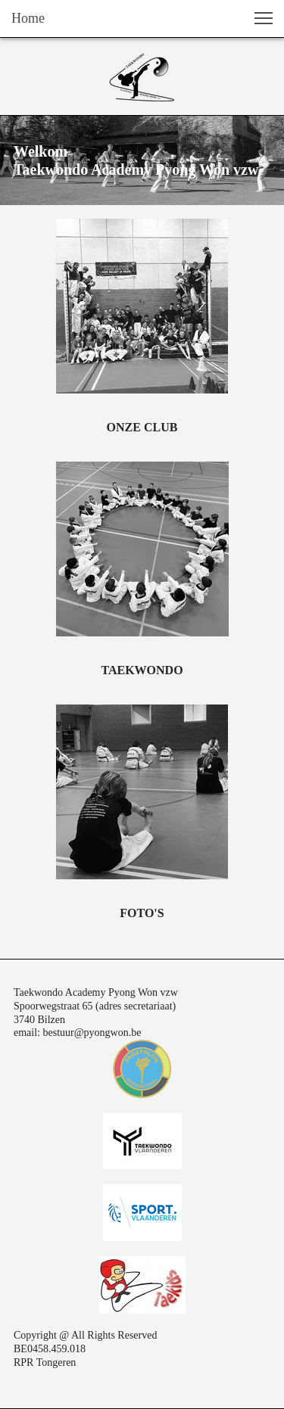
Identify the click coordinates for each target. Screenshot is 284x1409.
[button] (263, 18)
